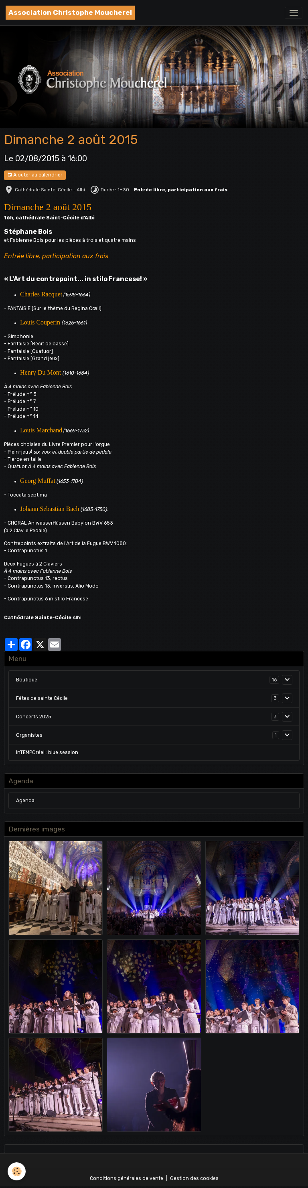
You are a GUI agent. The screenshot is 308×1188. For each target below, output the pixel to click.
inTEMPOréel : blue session (47, 752)
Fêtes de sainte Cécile (42, 698)
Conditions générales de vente (126, 1178)
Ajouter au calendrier (35, 175)
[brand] (70, 13)
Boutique (26, 680)
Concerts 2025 (33, 717)
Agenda (25, 800)
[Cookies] (17, 1171)
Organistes (29, 735)
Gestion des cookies (194, 1178)
